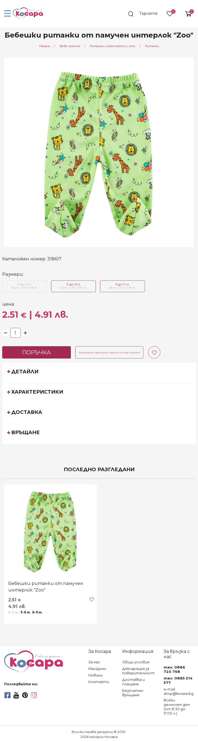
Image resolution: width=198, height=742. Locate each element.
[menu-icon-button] (7, 13)
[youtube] (16, 695)
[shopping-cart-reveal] (186, 13)
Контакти (98, 682)
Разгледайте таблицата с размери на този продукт (109, 352)
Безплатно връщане (132, 693)
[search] (146, 13)
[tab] (99, 373)
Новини (95, 675)
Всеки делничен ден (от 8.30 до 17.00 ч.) (177, 706)
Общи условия (135, 662)
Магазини (97, 669)
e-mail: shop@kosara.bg (179, 691)
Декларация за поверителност (138, 671)
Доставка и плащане (133, 682)
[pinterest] (25, 695)
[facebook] (7, 695)
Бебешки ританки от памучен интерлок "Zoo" (45, 587)
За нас (94, 662)
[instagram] (33, 695)
